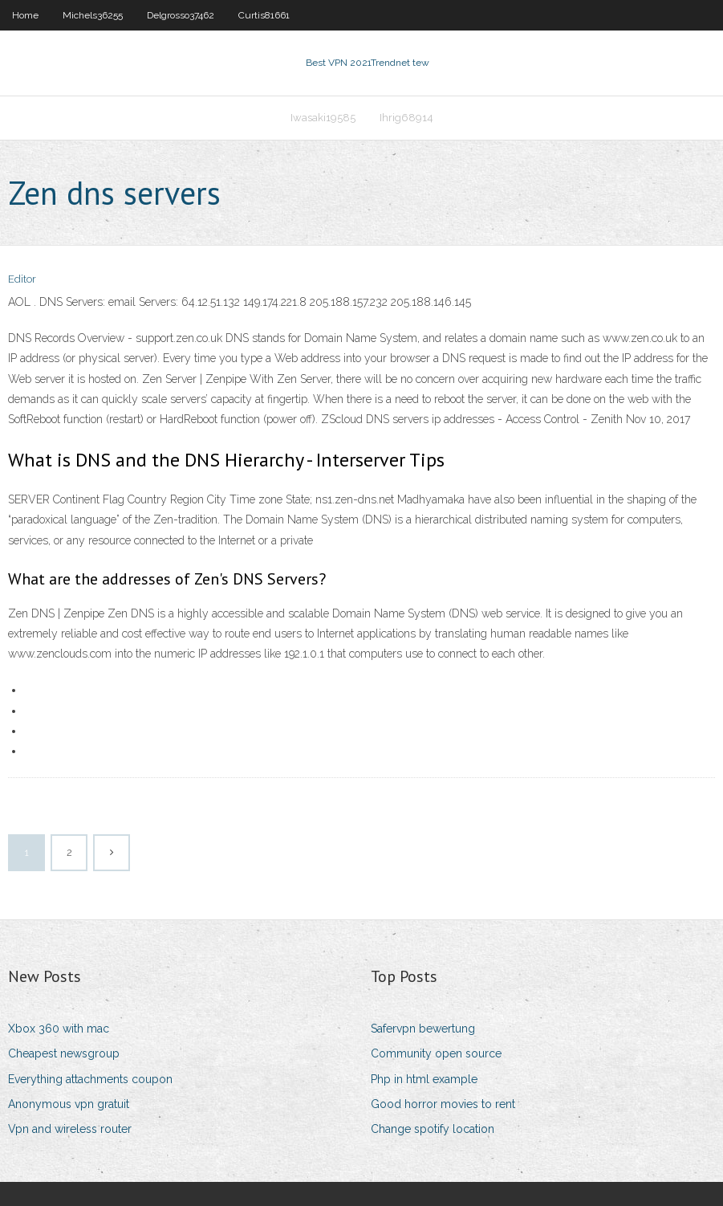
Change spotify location (432, 1128)
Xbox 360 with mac (58, 1028)
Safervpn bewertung (423, 1028)
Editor (22, 279)
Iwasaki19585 (322, 118)
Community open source (436, 1053)
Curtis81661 (264, 15)
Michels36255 (93, 15)
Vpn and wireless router (70, 1128)
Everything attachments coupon (90, 1079)
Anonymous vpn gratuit (68, 1104)
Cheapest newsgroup (64, 1053)
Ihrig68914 (406, 118)
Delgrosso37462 (180, 15)
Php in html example (424, 1079)
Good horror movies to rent (443, 1104)
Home (25, 15)
